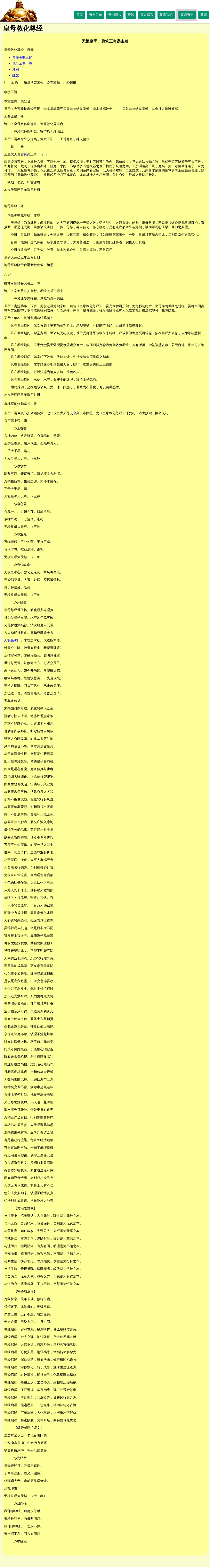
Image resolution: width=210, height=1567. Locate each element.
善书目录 (95, 14)
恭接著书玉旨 (22, 57)
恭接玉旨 (10, 92)
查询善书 (187, 14)
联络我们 (166, 14)
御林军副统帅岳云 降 (20, 404)
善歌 (131, 14)
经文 (15, 75)
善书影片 (114, 14)
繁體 (203, 14)
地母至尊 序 (22, 63)
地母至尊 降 (14, 206)
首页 (79, 14)
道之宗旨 (146, 14)
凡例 (15, 69)
